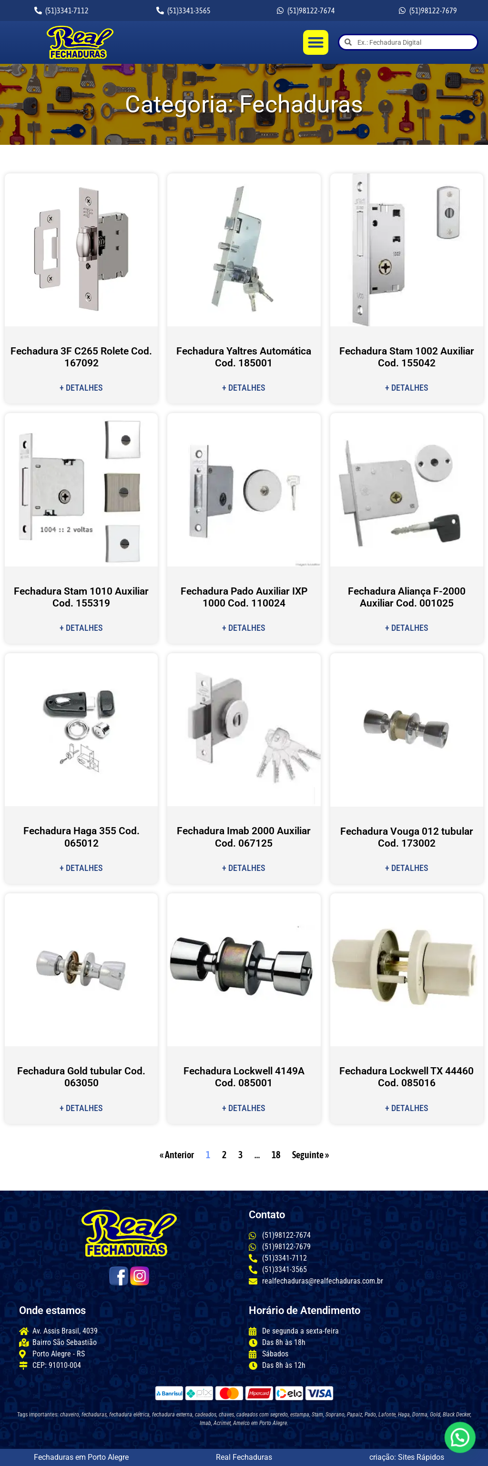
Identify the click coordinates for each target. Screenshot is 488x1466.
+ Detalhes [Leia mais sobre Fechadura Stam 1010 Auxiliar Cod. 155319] (81, 628)
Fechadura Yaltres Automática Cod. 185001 (243, 357)
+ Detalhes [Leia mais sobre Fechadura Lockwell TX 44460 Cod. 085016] (406, 1108)
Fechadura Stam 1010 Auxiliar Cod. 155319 (81, 597)
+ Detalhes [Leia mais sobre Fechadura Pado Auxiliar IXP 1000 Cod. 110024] (243, 628)
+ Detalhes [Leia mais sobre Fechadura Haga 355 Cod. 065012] (81, 868)
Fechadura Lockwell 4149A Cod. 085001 (244, 1077)
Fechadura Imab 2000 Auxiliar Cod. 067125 (244, 837)
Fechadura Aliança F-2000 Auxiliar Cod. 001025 (407, 597)
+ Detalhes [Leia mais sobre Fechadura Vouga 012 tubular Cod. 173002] (406, 868)
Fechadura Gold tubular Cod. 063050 (81, 1077)
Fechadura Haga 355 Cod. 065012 (81, 837)
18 (276, 1154)
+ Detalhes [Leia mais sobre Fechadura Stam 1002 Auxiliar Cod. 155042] (406, 388)
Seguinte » (310, 1154)
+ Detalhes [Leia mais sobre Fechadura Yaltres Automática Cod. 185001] (243, 388)
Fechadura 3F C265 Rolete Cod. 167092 (81, 357)
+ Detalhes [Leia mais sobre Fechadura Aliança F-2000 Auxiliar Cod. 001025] (406, 628)
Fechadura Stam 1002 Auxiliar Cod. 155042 (406, 357)
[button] (315, 42)
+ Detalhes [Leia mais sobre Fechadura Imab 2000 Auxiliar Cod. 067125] (243, 868)
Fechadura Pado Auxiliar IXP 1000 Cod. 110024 (244, 597)
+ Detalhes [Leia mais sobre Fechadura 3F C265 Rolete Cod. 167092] (81, 388)
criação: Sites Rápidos (406, 1457)
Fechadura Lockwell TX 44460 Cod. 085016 (406, 1077)
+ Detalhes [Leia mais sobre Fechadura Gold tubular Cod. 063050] (81, 1108)
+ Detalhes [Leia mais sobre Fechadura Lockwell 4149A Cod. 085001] (243, 1108)
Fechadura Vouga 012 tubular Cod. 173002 (406, 837)
